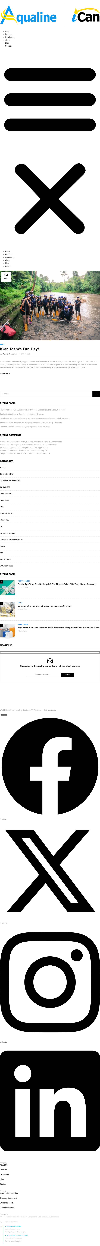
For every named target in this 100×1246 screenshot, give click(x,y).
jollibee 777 (4, 450)
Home (7, 31)
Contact (8, 46)
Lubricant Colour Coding (11, 540)
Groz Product (6, 494)
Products (8, 34)
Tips (1, 553)
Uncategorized (6, 566)
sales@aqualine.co (12, 1229)
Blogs (2, 467)
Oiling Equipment (7, 1207)
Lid (1, 527)
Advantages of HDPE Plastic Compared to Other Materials (33, 445)
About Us (4, 1165)
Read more (4, 374)
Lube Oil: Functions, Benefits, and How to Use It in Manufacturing (36, 442)
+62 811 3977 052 (11, 1222)
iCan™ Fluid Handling (9, 1193)
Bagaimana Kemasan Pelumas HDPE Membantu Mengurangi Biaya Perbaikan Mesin (34, 418)
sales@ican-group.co (13, 1238)
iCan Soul (4, 520)
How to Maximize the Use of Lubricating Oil (29, 450)
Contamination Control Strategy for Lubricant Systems (22, 414)
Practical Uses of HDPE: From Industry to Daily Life (29, 453)
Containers (5, 487)
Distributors (9, 37)
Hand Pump (5, 500)
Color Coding (6, 474)
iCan (2, 507)
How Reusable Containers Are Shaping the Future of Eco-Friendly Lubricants (31, 422)
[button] (50, 148)
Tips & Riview (5, 559)
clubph (2, 453)
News (2, 546)
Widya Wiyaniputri (10, 354)
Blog (7, 43)
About (7, 40)
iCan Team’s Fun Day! (19, 349)
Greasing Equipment (8, 1198)
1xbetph (3, 442)
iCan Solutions (6, 513)
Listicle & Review (7, 533)
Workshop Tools (6, 1203)
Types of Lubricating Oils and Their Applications (29, 447)
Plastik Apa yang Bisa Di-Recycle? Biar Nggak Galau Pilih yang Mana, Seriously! (32, 410)
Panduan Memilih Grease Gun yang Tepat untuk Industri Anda (25, 427)
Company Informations (10, 481)
